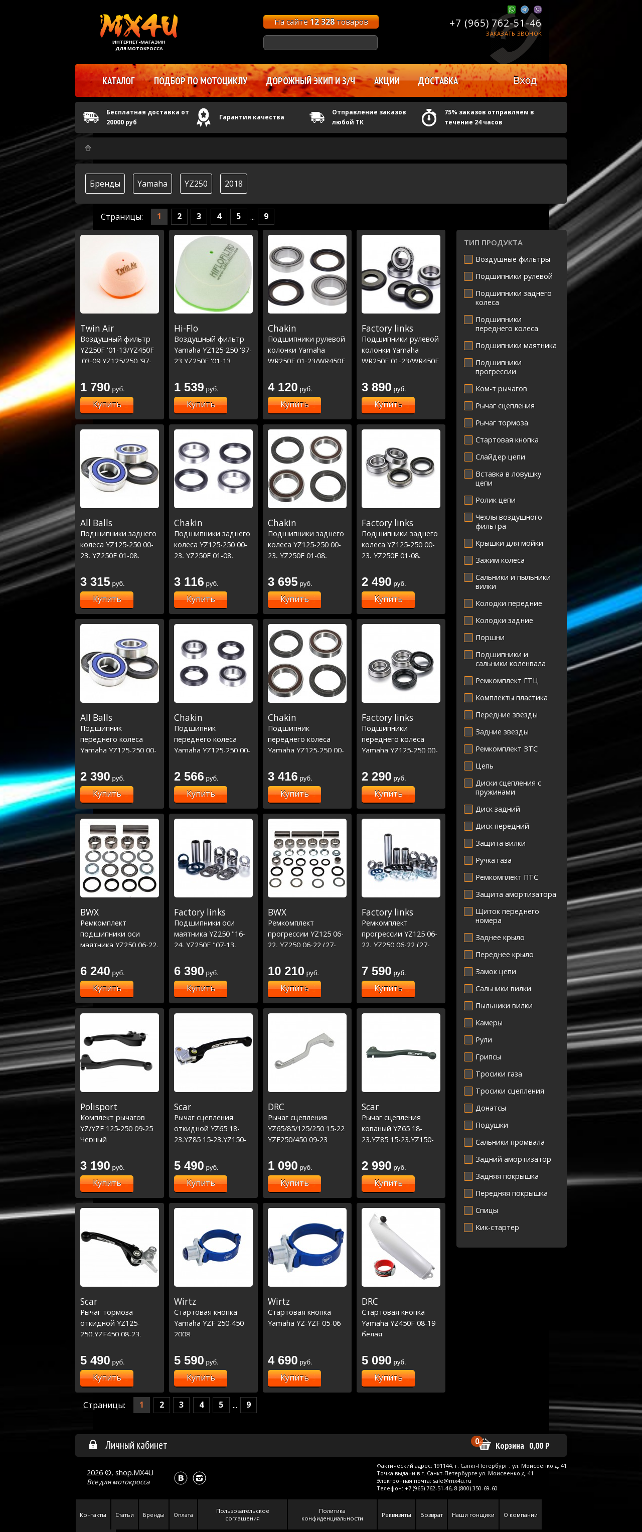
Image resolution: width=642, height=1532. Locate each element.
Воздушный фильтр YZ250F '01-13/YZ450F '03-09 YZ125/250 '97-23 (119, 349)
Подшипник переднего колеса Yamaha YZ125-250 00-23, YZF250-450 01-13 (119, 738)
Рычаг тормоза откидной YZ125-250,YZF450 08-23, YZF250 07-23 (119, 1322)
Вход (525, 80)
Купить (107, 404)
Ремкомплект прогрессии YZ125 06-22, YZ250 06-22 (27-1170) (307, 933)
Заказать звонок (514, 33)
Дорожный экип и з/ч (310, 81)
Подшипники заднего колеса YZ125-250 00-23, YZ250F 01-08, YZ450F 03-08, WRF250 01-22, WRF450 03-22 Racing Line (307, 555)
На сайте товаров (321, 22)
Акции (386, 81)
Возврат (431, 1514)
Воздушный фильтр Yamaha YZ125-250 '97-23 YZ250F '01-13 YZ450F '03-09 (213, 349)
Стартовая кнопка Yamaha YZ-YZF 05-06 (307, 1312)
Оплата (183, 1514)
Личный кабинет (128, 1445)
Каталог (118, 81)
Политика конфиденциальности (332, 1514)
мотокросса (130, 1481)
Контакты (93, 1514)
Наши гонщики (473, 1514)
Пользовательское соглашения (242, 1514)
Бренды (105, 183)
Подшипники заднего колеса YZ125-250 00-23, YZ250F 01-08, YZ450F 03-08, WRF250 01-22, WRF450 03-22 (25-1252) (401, 555)
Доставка (438, 81)
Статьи (124, 1514)
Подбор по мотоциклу (200, 81)
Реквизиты (396, 1514)
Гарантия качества (251, 117)
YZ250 (196, 183)
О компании (521, 1514)
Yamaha (152, 183)
